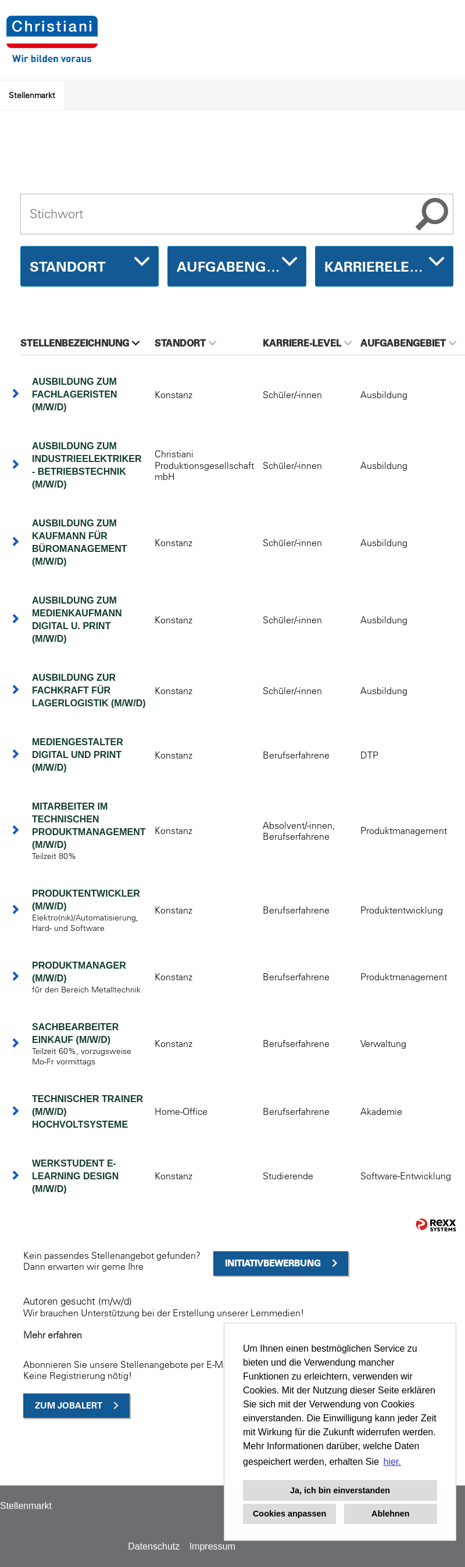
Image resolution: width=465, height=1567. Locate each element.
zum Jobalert (68, 1405)
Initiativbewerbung (273, 1263)
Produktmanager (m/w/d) (79, 972)
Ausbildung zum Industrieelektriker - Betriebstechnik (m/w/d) (86, 465)
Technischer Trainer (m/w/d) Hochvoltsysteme (87, 1111)
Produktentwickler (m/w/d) (86, 900)
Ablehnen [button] (390, 1513)
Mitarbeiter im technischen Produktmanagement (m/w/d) (89, 825)
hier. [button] (392, 1462)
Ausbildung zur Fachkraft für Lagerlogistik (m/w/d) (89, 690)
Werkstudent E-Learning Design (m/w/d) (75, 1176)
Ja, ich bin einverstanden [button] (340, 1490)
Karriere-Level (307, 343)
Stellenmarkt (32, 95)
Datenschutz (154, 1546)
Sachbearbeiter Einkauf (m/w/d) (75, 1033)
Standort (185, 343)
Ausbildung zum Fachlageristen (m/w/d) (74, 394)
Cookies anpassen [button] (289, 1513)
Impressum (212, 1546)
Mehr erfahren (52, 1335)
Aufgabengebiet (408, 343)
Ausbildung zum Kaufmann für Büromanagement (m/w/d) (79, 542)
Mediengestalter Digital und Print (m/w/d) (77, 754)
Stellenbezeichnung (80, 343)
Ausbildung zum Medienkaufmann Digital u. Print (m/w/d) (77, 619)
